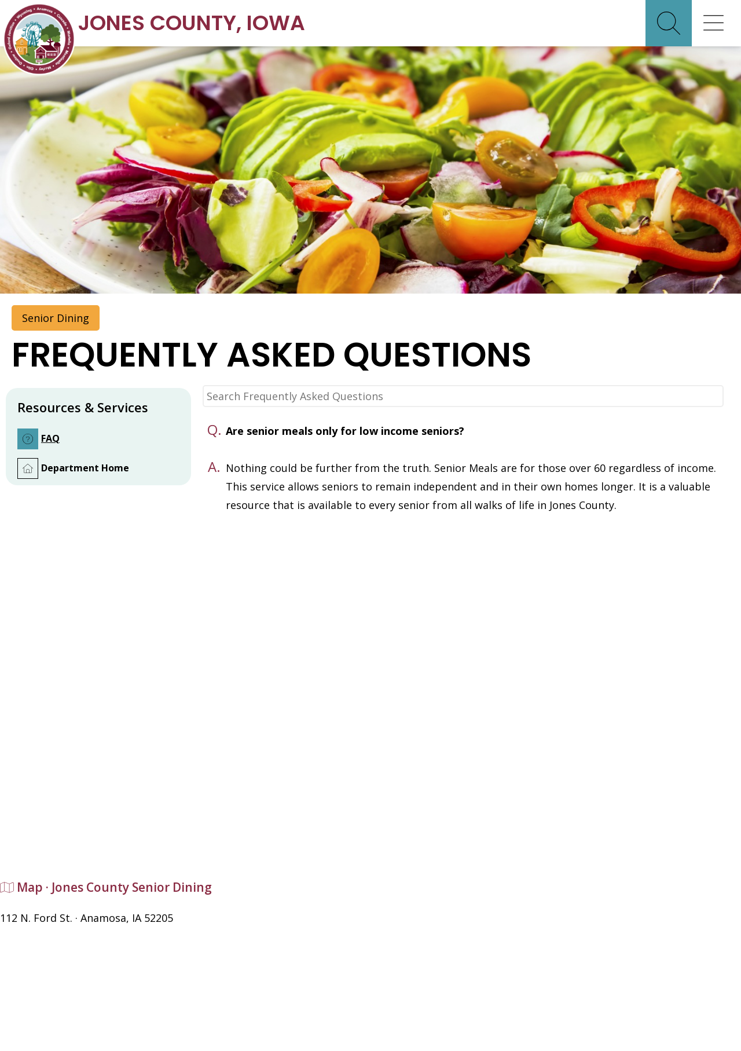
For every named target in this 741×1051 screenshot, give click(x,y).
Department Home (73, 468)
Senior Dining (55, 318)
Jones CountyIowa (191, 23)
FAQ (38, 439)
